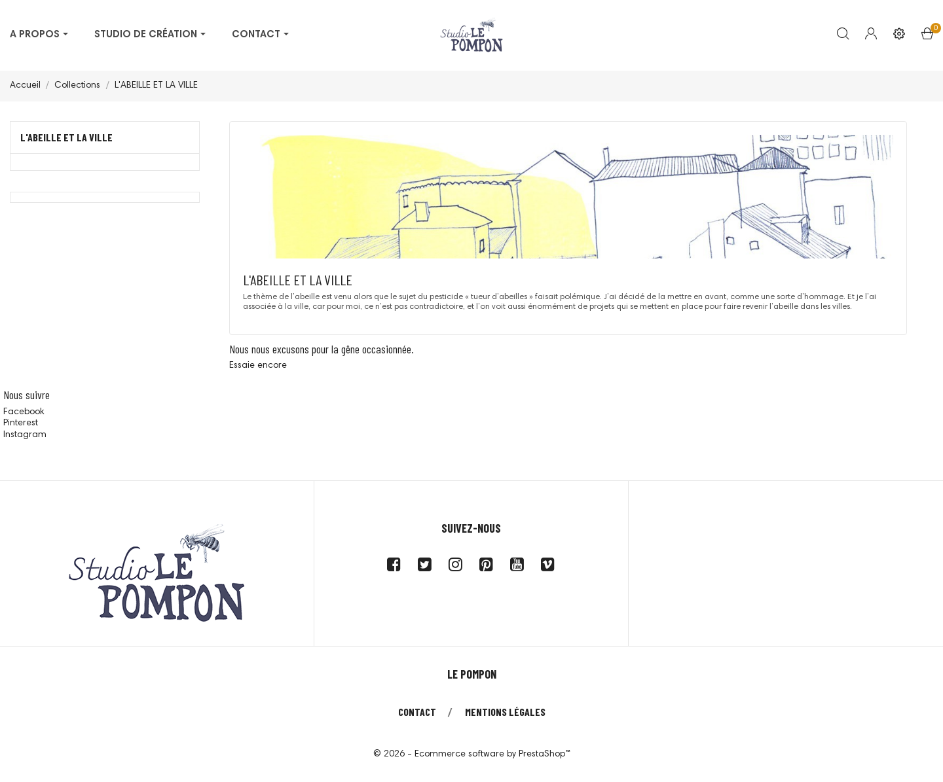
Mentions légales (505, 711)
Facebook (23, 412)
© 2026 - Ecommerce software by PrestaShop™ (471, 754)
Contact (417, 711)
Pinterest (20, 423)
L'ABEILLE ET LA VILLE (66, 137)
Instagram (24, 435)
